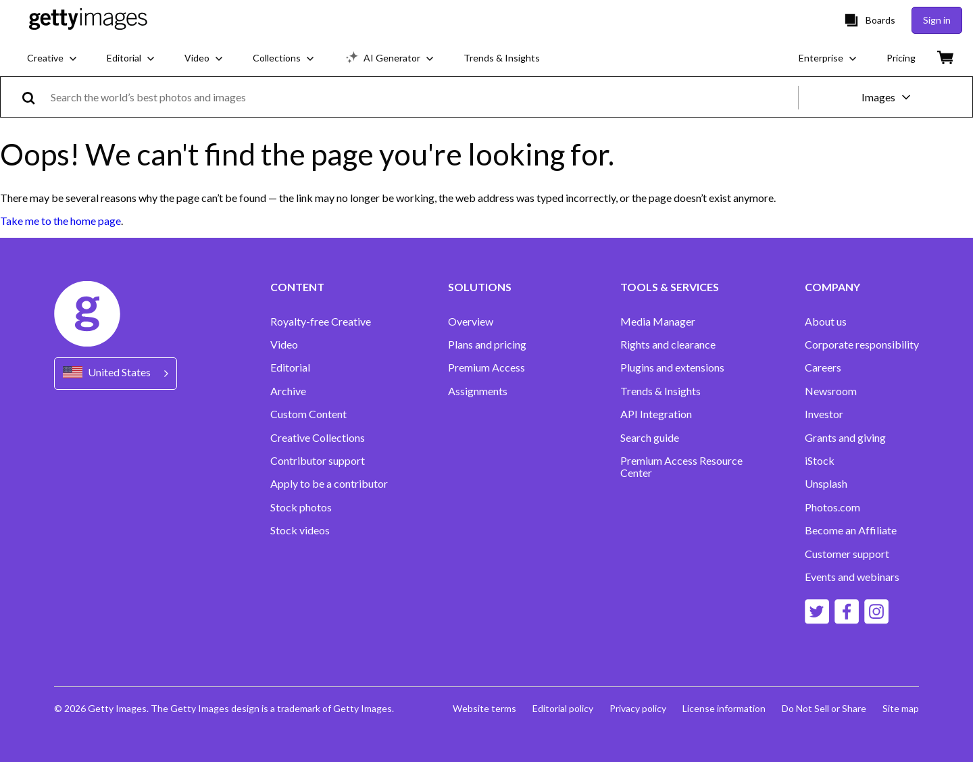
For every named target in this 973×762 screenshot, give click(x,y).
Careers (823, 367)
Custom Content (308, 414)
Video (284, 344)
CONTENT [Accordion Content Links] (297, 287)
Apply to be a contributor (329, 484)
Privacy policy (637, 708)
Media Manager (657, 321)
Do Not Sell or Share (824, 708)
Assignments (477, 391)
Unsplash (826, 484)
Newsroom (831, 391)
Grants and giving (845, 438)
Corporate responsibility (862, 344)
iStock (819, 461)
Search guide (649, 438)
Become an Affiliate (851, 530)
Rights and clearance (668, 344)
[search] (34, 97)
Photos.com (832, 507)
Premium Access (486, 367)
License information (724, 708)
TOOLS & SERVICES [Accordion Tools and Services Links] (669, 287)
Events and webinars (852, 577)
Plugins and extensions (672, 367)
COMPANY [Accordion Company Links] (832, 287)
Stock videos (300, 530)
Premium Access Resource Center (681, 467)
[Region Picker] (115, 373)
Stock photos (301, 507)
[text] (422, 97)
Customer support (847, 554)
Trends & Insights (660, 391)
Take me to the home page (60, 220)
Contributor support (317, 461)
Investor (824, 414)
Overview (470, 321)
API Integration (656, 414)
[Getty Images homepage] (88, 20)
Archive (288, 391)
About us (826, 321)
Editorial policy (562, 708)
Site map (900, 708)
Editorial (290, 367)
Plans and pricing (487, 344)
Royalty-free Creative (320, 321)
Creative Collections (317, 438)
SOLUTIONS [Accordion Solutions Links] (480, 287)
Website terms (484, 708)
